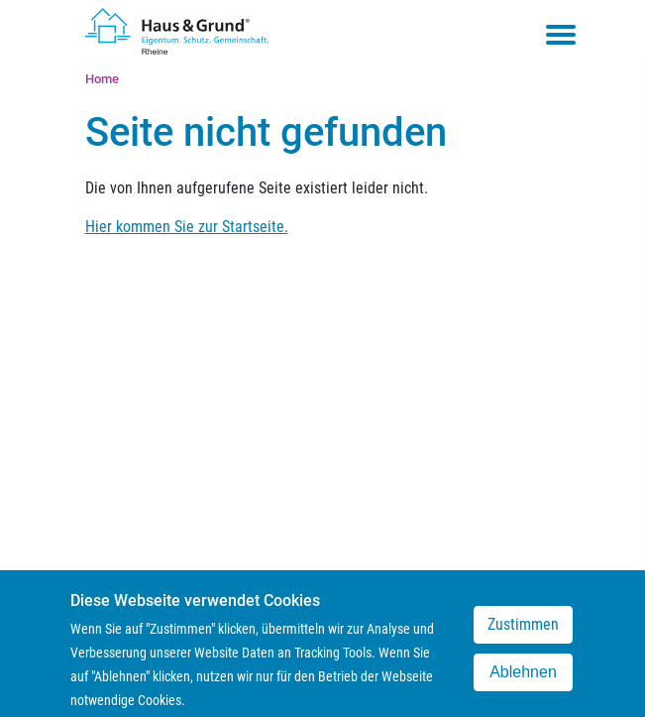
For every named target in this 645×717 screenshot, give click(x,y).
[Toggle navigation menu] (561, 35)
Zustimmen (523, 633)
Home (102, 78)
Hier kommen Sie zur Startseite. (186, 226)
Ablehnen (523, 680)
